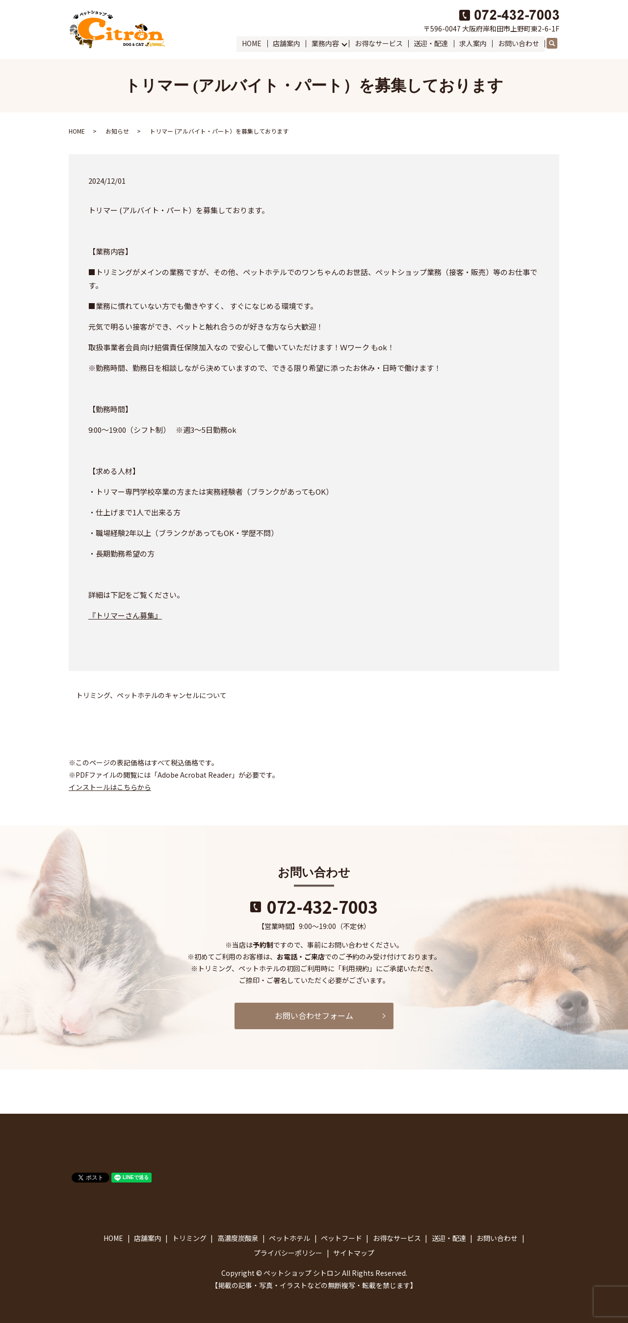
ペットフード (341, 1238)
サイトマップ (353, 1253)
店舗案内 (287, 43)
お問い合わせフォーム (314, 1015)
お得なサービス (379, 43)
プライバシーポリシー (288, 1253)
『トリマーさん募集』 (125, 615)
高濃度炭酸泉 (238, 1238)
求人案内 (473, 43)
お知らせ (117, 131)
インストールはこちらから (110, 787)
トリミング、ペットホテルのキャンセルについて (151, 695)
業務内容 (326, 43)
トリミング (189, 1238)
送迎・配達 (431, 43)
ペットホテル (289, 1238)
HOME (252, 43)
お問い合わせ (518, 43)
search (556, 44)
